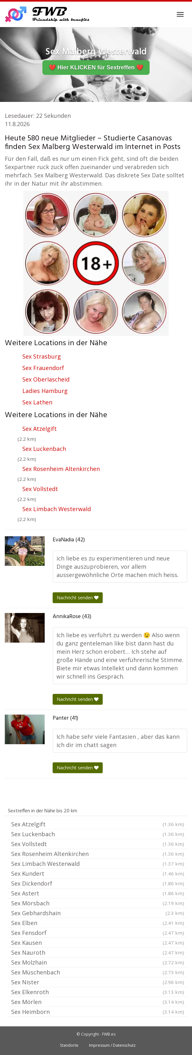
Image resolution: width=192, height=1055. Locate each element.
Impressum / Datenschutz (112, 1045)
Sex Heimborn (97, 1011)
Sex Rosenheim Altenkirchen (61, 469)
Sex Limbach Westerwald (56, 509)
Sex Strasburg (41, 356)
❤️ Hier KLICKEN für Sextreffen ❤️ (96, 67)
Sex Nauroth (97, 952)
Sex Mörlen (97, 1002)
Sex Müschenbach (97, 972)
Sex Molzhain (97, 962)
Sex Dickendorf (97, 883)
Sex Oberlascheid (46, 379)
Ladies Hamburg (45, 391)
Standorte (69, 1045)
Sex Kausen (97, 942)
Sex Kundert (97, 873)
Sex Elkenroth (97, 992)
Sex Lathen (37, 402)
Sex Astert (97, 893)
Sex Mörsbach (97, 903)
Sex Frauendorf (43, 368)
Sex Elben (97, 923)
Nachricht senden (78, 598)
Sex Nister (97, 982)
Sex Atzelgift (39, 428)
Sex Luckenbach (44, 449)
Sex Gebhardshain (97, 913)
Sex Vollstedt (40, 489)
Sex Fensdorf (97, 932)
